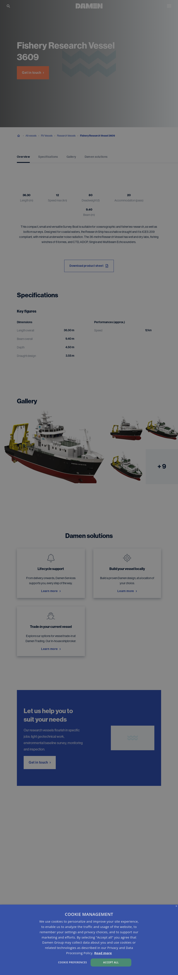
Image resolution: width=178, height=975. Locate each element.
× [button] (176, 906)
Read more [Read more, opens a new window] (103, 953)
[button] (61, 962)
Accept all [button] (111, 962)
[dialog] (89, 940)
